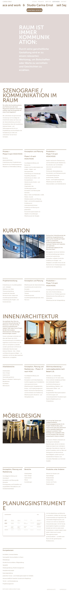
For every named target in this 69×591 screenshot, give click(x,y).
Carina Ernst (7, 1)
